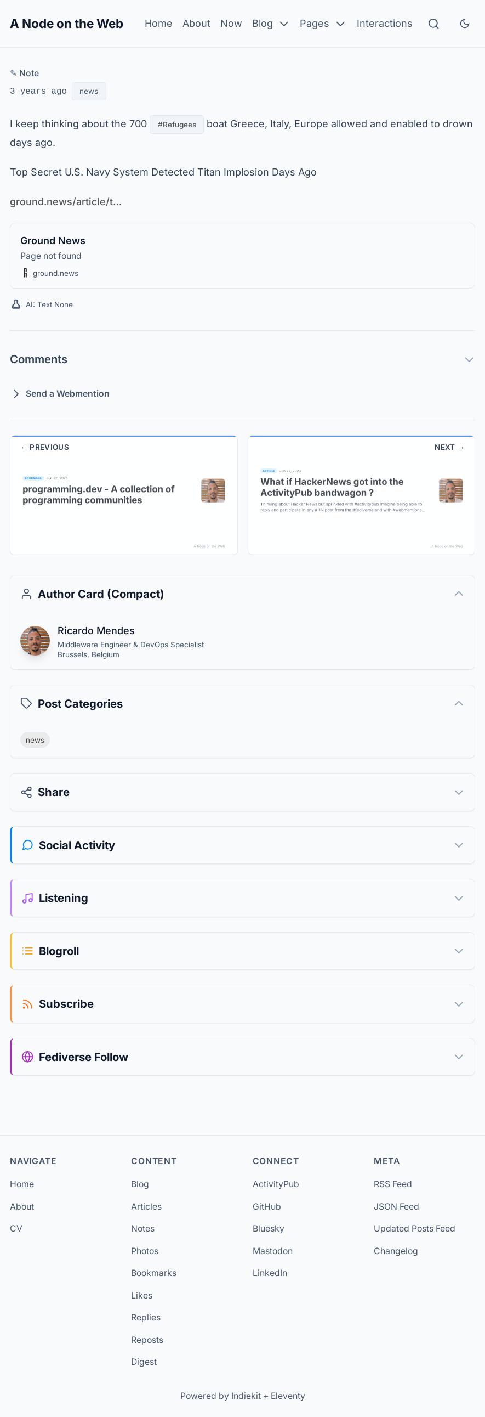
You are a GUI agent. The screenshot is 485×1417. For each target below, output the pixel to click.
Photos (144, 1251)
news (88, 91)
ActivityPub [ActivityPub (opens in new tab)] (276, 1184)
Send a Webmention (60, 394)
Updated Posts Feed (414, 1228)
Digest (144, 1362)
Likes (141, 1295)
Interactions (385, 23)
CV (16, 1228)
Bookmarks (153, 1273)
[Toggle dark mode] (464, 23)
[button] (25, 273)
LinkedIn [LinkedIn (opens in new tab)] (270, 1273)
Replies (146, 1317)
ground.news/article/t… (65, 201)
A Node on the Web (66, 23)
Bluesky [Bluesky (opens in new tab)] (268, 1228)
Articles (146, 1206)
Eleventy (288, 1396)
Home (159, 23)
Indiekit (246, 1396)
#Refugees (177, 124)
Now (231, 23)
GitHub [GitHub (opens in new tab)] (267, 1206)
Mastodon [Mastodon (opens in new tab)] (273, 1251)
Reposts (147, 1340)
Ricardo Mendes (95, 630)
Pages (323, 24)
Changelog (396, 1251)
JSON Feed (396, 1206)
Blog (271, 24)
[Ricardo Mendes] (35, 641)
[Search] (434, 24)
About (196, 23)
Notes (143, 1228)
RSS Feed (393, 1184)
